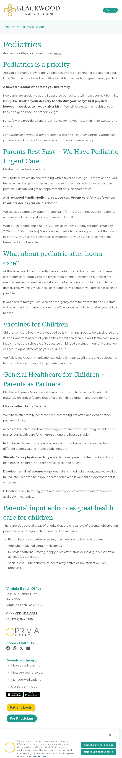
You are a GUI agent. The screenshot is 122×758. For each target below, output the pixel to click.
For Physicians (22, 718)
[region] (59, 743)
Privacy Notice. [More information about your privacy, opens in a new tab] (37, 756)
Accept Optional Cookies (98, 745)
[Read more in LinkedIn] (28, 648)
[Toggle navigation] (110, 10)
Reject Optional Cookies (98, 751)
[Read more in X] (22, 648)
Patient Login (21, 707)
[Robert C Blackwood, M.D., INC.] (32, 10)
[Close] (110, 735)
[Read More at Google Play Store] (32, 694)
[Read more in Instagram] (15, 648)
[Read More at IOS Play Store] (14, 694)
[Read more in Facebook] (8, 648)
